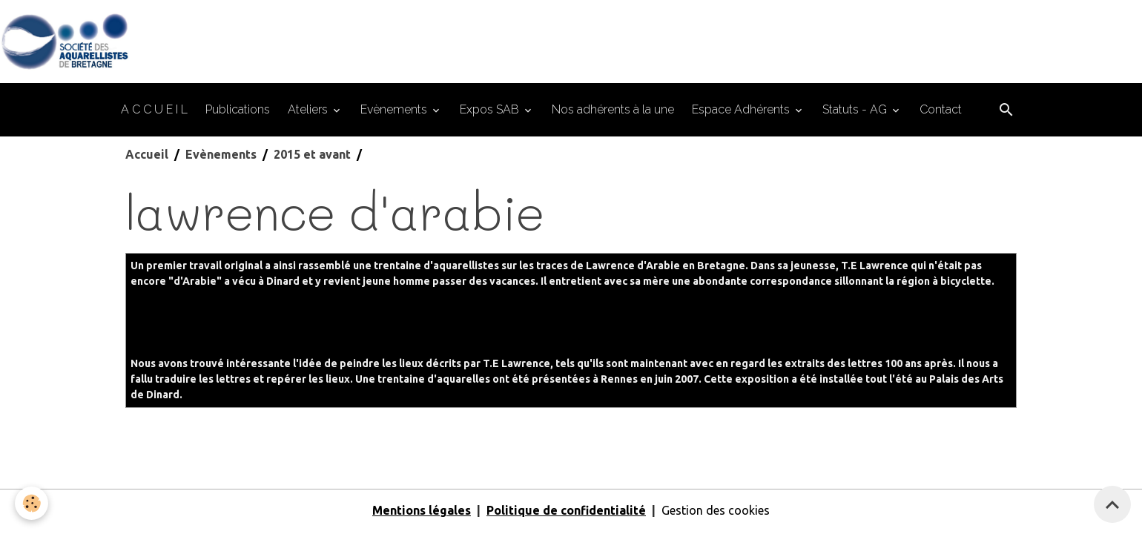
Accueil (146, 154)
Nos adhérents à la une (613, 109)
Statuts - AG (856, 109)
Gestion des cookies (715, 510)
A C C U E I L (154, 109)
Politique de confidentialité (566, 510)
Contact (941, 109)
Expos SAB (491, 109)
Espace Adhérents (742, 109)
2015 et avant (312, 154)
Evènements (395, 109)
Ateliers (309, 109)
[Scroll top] (1112, 504)
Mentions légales (421, 510)
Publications (237, 109)
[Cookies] (31, 503)
